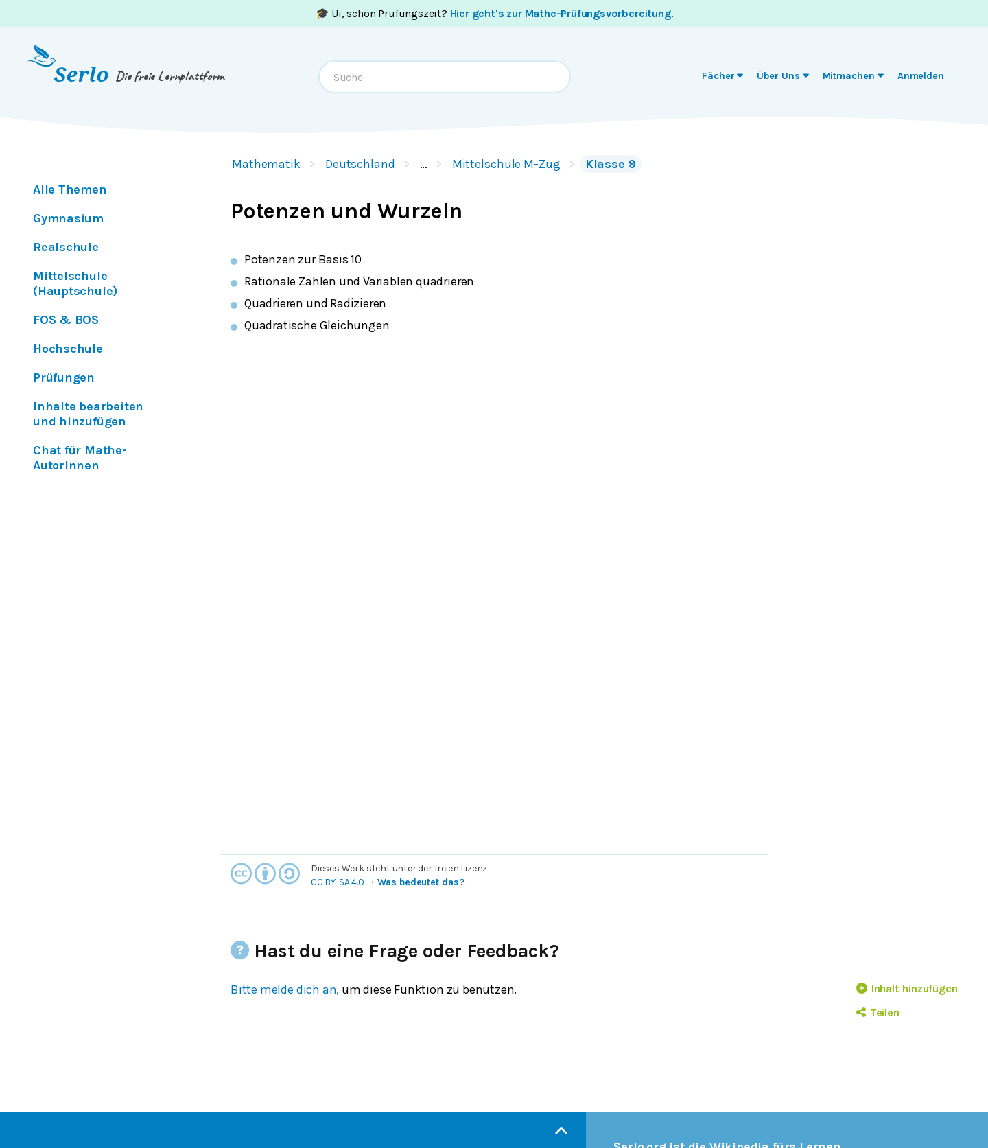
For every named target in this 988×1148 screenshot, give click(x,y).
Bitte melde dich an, (285, 989)
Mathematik (266, 164)
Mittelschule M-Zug (506, 164)
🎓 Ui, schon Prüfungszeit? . (494, 13)
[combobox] (444, 76)
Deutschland (360, 164)
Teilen (877, 1012)
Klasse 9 (610, 164)
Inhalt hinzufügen (907, 988)
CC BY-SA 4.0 (337, 882)
